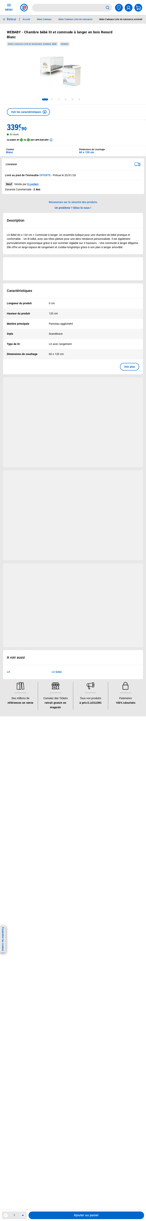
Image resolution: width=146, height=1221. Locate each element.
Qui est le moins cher (108, 776)
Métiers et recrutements (110, 766)
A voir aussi (16, 658)
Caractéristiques (19, 291)
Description (15, 220)
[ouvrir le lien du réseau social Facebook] (28, 956)
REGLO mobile (60, 756)
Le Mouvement (106, 737)
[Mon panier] (138, 8)
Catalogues (13, 746)
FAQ (8, 845)
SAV (8, 850)
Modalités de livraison (64, 875)
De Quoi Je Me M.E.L (108, 771)
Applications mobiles (63, 776)
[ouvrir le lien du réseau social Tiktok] (44, 956)
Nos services (61, 737)
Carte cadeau (59, 766)
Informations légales (67, 831)
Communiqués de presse (110, 780)
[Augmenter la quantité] (23, 1215)
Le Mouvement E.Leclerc (110, 746)
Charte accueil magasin (65, 805)
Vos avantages (17, 737)
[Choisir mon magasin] (119, 8)
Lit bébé (57, 672)
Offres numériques (62, 785)
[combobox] (68, 8)
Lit (8, 672)
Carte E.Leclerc (15, 751)
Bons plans (13, 741)
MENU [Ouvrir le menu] (9, 7)
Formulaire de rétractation (67, 890)
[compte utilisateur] (129, 8)
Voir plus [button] (129, 366)
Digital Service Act (62, 909)
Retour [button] (11, 19)
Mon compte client (17, 836)
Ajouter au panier (86, 1215)
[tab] (45, 99)
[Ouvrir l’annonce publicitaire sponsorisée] (73, 268)
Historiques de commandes (23, 841)
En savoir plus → (27, 975)
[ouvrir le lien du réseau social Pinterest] (60, 956)
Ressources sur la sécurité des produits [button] (73, 202)
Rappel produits (60, 914)
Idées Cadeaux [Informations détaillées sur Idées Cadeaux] (44, 19)
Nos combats (103, 751)
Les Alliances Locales (108, 761)
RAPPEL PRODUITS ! (68, 722)
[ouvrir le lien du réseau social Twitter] (52, 956)
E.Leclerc (33, 184)
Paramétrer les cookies (3, 939)
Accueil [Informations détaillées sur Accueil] (26, 19)
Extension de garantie (64, 761)
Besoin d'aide (16, 831)
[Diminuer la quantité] (6, 1215)
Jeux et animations (18, 761)
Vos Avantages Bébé (19, 756)
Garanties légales (61, 895)
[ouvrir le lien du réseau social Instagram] (36, 956)
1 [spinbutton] (14, 1215)
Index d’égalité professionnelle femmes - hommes (66, 924)
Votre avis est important (66, 780)
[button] (28, 112)
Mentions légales (61, 845)
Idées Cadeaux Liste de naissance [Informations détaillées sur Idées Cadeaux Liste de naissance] (75, 19)
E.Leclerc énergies (62, 746)
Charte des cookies (62, 870)
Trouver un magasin (107, 785)
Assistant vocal (60, 771)
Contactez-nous (16, 855)
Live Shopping (15, 766)
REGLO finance (60, 751)
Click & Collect (59, 741)
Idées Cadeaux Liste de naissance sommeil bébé (32, 44)
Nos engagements (106, 756)
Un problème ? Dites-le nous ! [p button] (73, 207)
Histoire (100, 741)
